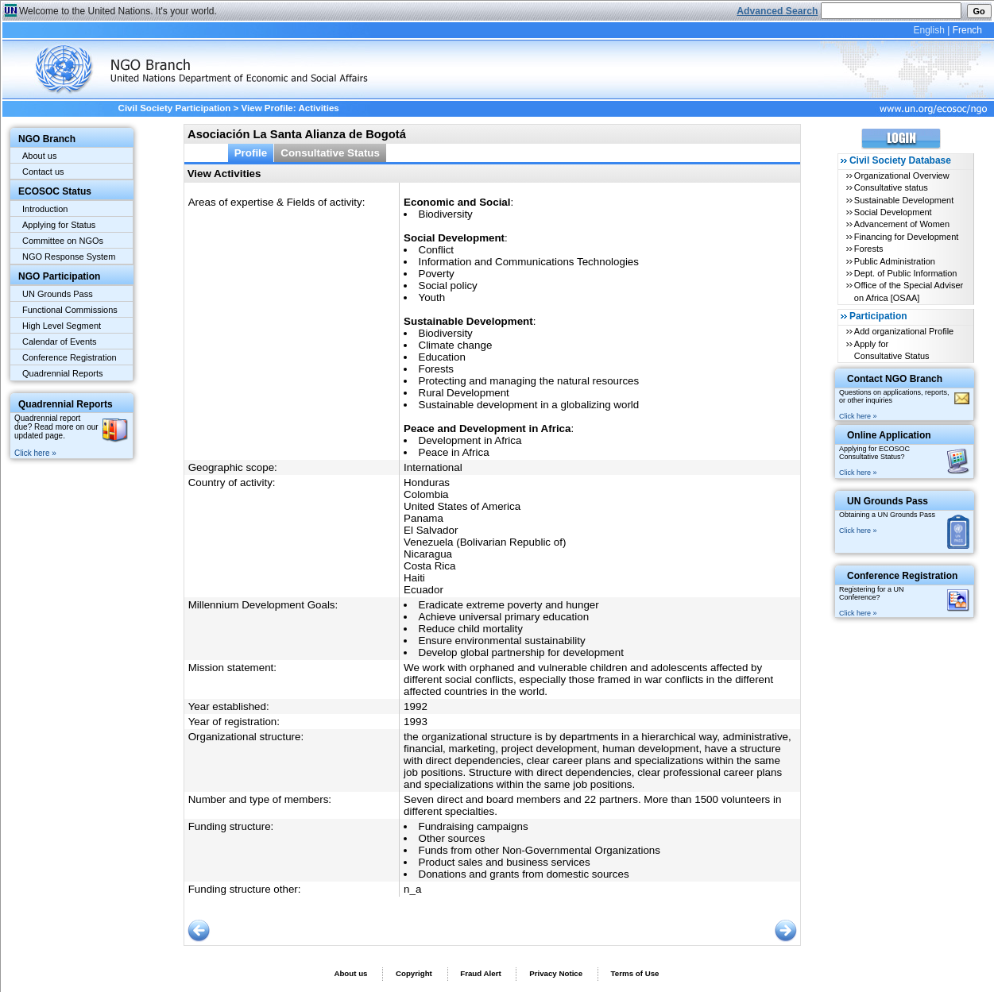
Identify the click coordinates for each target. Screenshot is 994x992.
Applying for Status (58, 225)
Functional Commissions (70, 310)
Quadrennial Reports (62, 373)
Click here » (35, 453)
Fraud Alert (480, 973)
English (928, 30)
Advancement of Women (902, 224)
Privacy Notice (555, 973)
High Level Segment (61, 325)
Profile (251, 153)
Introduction (45, 209)
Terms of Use (635, 973)
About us (39, 155)
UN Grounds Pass (57, 294)
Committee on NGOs (62, 240)
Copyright (414, 973)
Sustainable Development (903, 200)
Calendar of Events (59, 341)
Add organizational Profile (903, 331)
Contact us (43, 171)
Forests (869, 248)
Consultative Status (330, 153)
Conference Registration (69, 357)
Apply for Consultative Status (892, 350)
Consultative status (891, 187)
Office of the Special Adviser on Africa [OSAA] (908, 291)
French (967, 30)
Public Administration (894, 261)
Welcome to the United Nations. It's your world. (118, 11)
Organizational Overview (902, 175)
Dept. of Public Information (905, 273)
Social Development (893, 212)
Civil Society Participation (174, 108)
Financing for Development (906, 236)
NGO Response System (68, 256)
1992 (415, 706)
